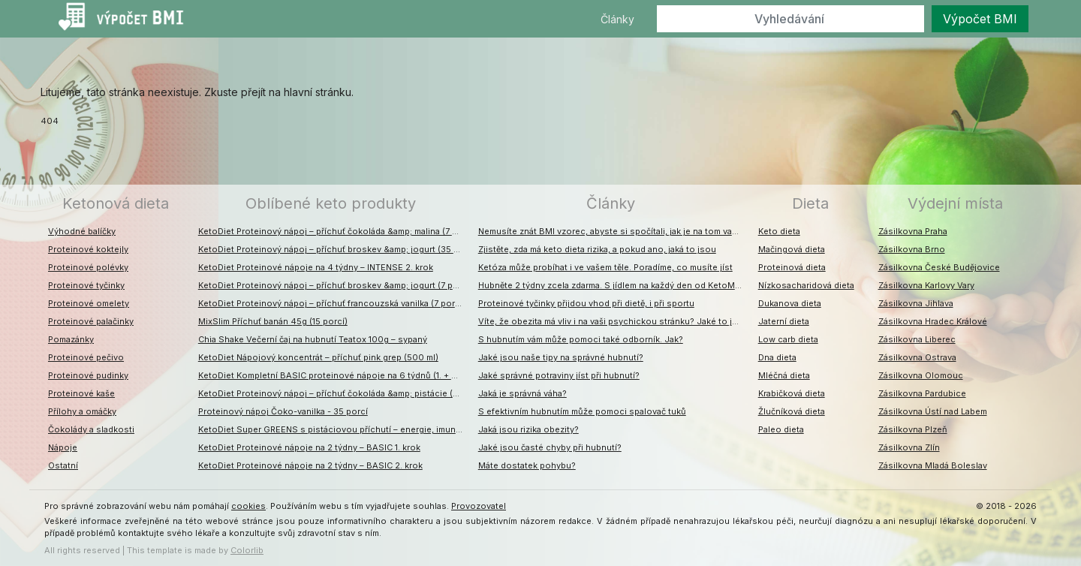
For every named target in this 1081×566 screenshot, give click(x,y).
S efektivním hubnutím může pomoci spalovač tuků (582, 411)
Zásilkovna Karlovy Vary (926, 285)
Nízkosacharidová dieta (806, 285)
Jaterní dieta (783, 321)
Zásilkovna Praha (912, 231)
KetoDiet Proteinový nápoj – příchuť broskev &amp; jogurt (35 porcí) (334, 249)
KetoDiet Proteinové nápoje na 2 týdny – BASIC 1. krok (309, 447)
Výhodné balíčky (82, 231)
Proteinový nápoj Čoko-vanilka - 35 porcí (283, 411)
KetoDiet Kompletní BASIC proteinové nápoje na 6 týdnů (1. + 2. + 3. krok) (334, 375)
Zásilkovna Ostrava (917, 357)
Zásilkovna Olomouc (920, 375)
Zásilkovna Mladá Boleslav (932, 465)
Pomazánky (71, 339)
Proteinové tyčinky (86, 285)
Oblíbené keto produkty (330, 203)
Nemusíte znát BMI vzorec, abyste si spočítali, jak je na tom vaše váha (614, 231)
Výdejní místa (955, 203)
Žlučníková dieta (791, 411)
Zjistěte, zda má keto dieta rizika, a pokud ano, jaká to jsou (597, 249)
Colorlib (246, 550)
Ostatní (63, 465)
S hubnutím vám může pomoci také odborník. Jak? (580, 339)
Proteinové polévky (88, 267)
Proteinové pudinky (88, 375)
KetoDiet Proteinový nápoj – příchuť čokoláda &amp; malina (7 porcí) (334, 231)
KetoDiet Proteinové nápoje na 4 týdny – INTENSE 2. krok (315, 267)
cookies (248, 506)
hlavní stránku (317, 92)
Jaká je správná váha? (522, 393)
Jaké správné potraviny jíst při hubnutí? (559, 375)
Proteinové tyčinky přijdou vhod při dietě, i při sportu (586, 303)
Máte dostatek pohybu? (527, 465)
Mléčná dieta (784, 375)
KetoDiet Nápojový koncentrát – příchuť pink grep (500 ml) (318, 357)
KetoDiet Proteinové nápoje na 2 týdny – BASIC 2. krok (310, 465)
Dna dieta (777, 357)
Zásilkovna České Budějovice (939, 267)
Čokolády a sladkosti (91, 429)
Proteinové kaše (81, 393)
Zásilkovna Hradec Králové (932, 321)
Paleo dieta (781, 429)
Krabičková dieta (791, 393)
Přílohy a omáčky (82, 411)
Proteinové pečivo (86, 357)
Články (617, 19)
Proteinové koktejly (88, 249)
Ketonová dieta (115, 203)
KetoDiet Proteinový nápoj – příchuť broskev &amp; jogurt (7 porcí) (334, 285)
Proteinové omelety (88, 303)
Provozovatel (478, 506)
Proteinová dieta (792, 267)
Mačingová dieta (791, 249)
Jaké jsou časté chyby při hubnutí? (550, 447)
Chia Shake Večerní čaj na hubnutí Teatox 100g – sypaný (312, 339)
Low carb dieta (788, 339)
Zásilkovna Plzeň (912, 429)
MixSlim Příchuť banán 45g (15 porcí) (273, 321)
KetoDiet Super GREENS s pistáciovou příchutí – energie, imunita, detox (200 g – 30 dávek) (334, 429)
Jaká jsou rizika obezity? (528, 429)
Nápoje (62, 447)
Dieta (810, 203)
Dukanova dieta (789, 303)
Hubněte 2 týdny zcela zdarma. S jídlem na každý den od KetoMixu (612, 285)
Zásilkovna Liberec (917, 339)
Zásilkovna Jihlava (915, 303)
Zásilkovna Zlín (909, 447)
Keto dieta (779, 231)
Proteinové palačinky (91, 321)
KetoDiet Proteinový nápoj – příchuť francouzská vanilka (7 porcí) (331, 303)
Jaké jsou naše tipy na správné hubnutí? (560, 357)
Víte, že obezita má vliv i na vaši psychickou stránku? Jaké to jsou (613, 321)
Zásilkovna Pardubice (922, 393)
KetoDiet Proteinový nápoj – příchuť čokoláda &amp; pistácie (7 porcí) (334, 393)
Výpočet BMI (980, 18)
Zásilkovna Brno (911, 249)
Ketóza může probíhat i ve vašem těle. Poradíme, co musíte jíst (605, 267)
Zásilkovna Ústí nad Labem (932, 411)
